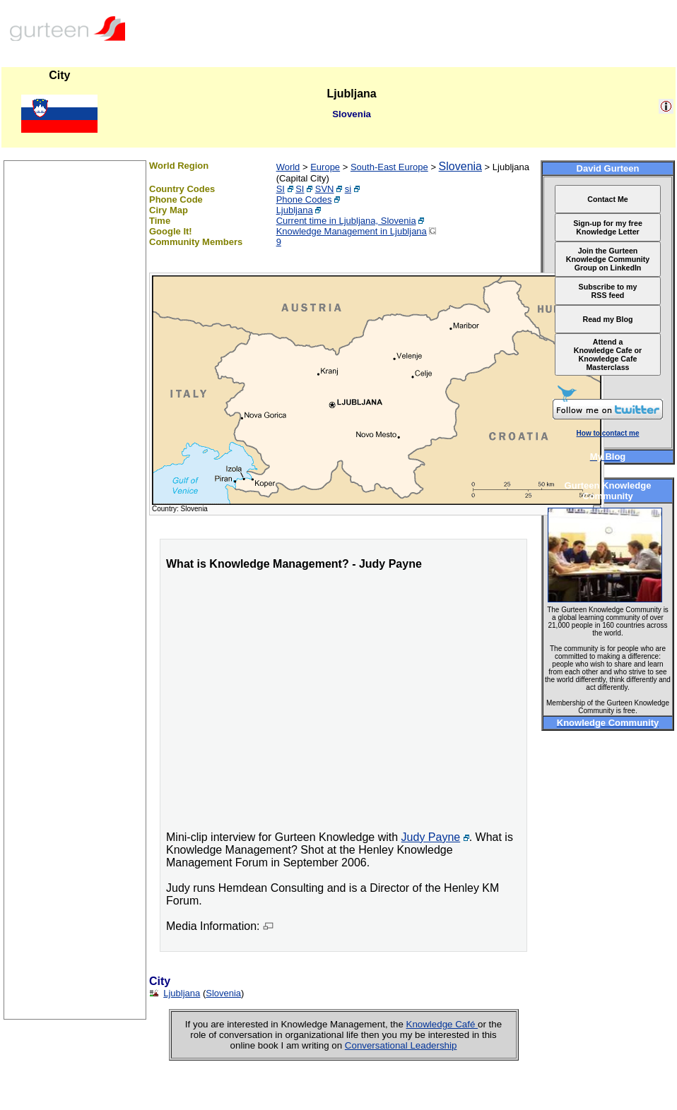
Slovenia (460, 166)
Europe (325, 167)
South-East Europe (389, 167)
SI (280, 189)
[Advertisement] (74, 807)
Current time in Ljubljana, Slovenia (346, 220)
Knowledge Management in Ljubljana (351, 231)
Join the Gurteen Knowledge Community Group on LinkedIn (607, 259)
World (288, 167)
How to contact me (608, 433)
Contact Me (607, 199)
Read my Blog (607, 319)
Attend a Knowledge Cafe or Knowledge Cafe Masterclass (608, 354)
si (348, 189)
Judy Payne (431, 837)
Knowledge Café (442, 1024)
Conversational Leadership (401, 1045)
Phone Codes (304, 199)
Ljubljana (294, 210)
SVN (324, 189)
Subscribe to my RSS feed (608, 290)
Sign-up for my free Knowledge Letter (607, 227)
